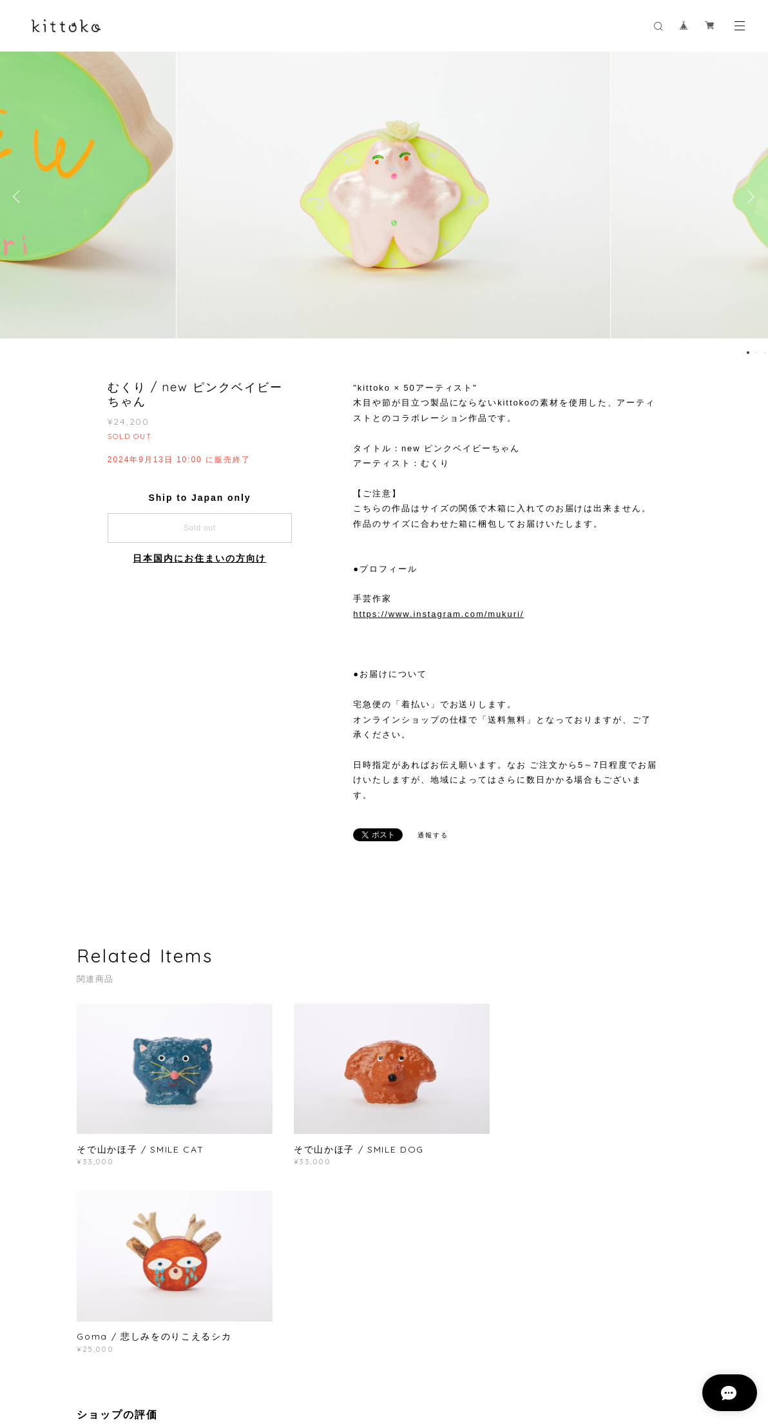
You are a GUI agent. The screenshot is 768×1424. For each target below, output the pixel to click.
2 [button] (756, 352)
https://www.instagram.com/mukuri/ (438, 614)
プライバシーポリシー (192, 1359)
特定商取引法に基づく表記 (291, 1359)
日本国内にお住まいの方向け (199, 558)
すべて (117, 1253)
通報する (433, 835)
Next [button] (748, 196)
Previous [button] (19, 196)
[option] (384, 197)
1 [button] (748, 352)
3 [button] (764, 352)
